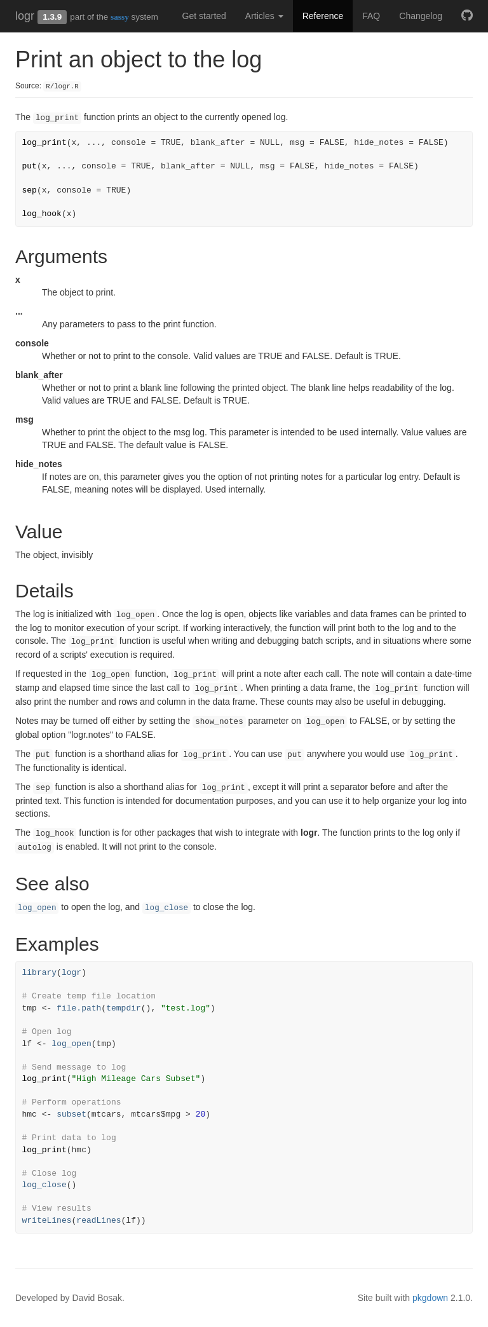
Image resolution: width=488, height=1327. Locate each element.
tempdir (123, 1008)
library (39, 972)
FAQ (371, 16)
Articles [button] (264, 16)
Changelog (420, 16)
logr (24, 16)
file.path (79, 1008)
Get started (204, 16)
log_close (166, 908)
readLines (98, 1220)
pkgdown (430, 1298)
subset (71, 1114)
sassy (120, 17)
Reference (323, 16)
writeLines (47, 1220)
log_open (37, 908)
